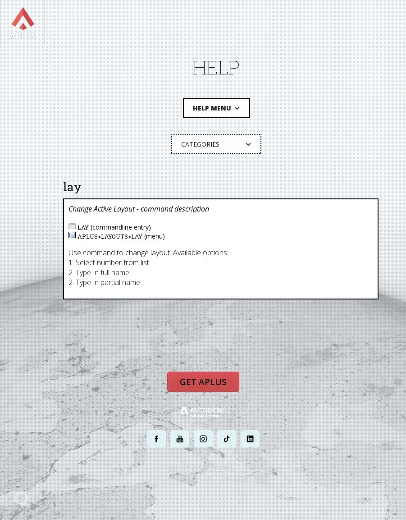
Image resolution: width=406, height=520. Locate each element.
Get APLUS (203, 382)
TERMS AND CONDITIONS (236, 496)
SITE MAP (279, 496)
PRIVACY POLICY (187, 496)
